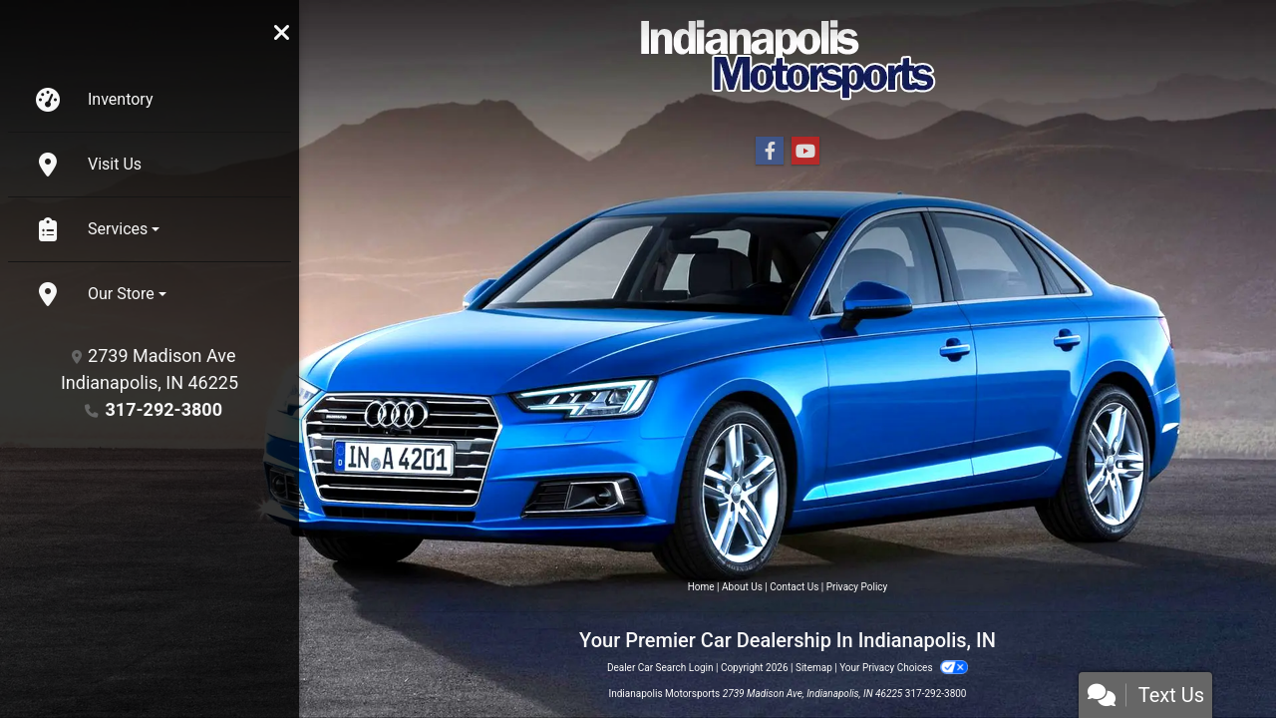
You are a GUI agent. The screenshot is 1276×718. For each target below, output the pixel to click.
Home (701, 586)
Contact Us (794, 586)
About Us (742, 586)
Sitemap (814, 667)
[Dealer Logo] (787, 59)
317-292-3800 (164, 409)
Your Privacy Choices (903, 667)
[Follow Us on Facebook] (770, 152)
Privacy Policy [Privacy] (857, 586)
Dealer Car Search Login (660, 667)
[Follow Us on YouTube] (805, 152)
